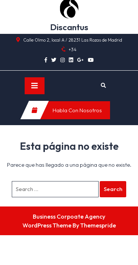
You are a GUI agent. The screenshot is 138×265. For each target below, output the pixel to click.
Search (113, 189)
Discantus (69, 27)
